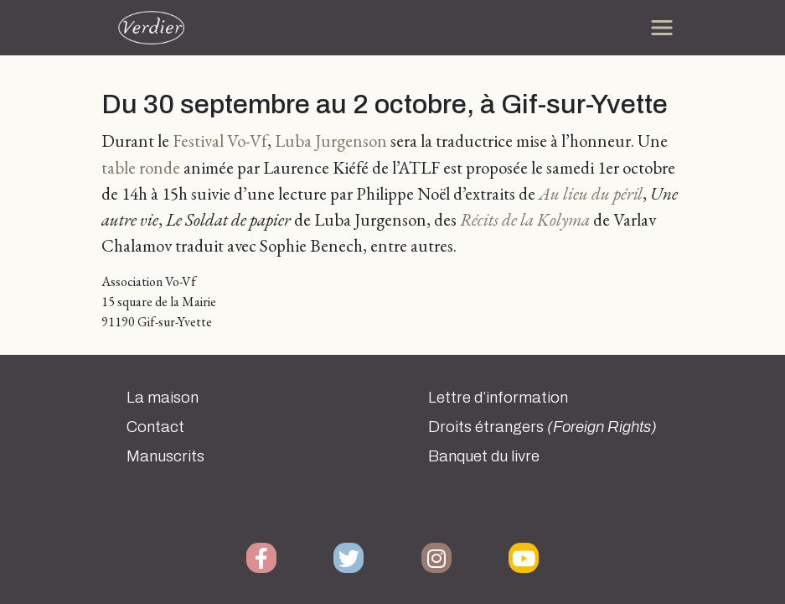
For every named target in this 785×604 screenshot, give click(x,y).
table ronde (140, 167)
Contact (155, 427)
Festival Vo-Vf (220, 140)
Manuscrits (165, 456)
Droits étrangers (542, 427)
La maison (163, 397)
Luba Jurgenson (331, 140)
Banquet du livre (484, 456)
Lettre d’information (498, 397)
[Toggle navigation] (661, 28)
